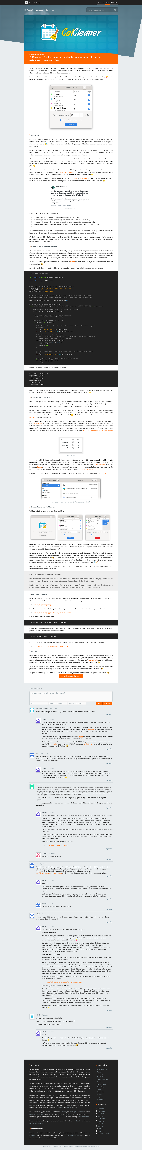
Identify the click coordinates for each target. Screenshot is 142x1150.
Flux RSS (101, 1109)
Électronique (101, 1084)
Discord (32, 1135)
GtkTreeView (37, 423)
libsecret (104, 473)
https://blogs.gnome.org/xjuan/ (57, 845)
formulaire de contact (71, 1135)
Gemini (78, 1121)
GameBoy (100, 1087)
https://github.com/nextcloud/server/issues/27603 (64, 982)
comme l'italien (93, 660)
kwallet (39, 467)
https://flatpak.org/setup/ (43, 605)
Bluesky (69, 1108)
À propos (39, 10)
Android (100, 1074)
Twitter (75, 178)
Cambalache (87, 744)
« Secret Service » (87, 469)
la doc (81, 737)
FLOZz (44, 719)
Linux (99, 1089)
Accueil (28, 10)
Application (101, 1077)
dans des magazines (36, 1114)
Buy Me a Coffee (83, 1117)
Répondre (109, 714)
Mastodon (83, 178)
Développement (102, 1079)
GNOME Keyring (100, 464)
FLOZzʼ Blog (32, 2)
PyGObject (91, 729)
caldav (72, 262)
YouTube (101, 1129)
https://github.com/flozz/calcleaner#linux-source (51, 646)
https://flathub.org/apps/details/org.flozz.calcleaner (52, 613)
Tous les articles (102, 1069)
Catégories (50, 10)
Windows (100, 1099)
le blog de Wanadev (76, 1112)
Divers (99, 1082)
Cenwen (38, 785)
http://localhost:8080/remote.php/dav (49, 873)
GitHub (100, 1124)
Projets (42, 54)
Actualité (100, 1072)
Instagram (101, 1119)
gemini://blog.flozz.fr (36, 1123)
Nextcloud (100, 1092)
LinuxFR (63, 1112)
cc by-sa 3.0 (97, 1146)
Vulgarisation (101, 1097)
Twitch (100, 1126)
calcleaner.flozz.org (71, 676)
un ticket (32, 417)
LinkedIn (101, 1121)
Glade (55, 744)
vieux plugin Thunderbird (68, 172)
